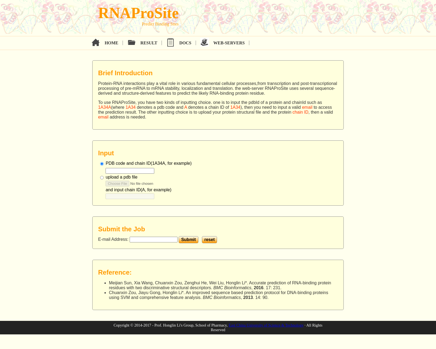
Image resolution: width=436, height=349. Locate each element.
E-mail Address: (113, 239)
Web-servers (229, 43)
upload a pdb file (121, 177)
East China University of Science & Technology (266, 325)
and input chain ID (138, 189)
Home (112, 43)
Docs (185, 43)
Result (149, 43)
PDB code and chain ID (149, 163)
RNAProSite (138, 13)
